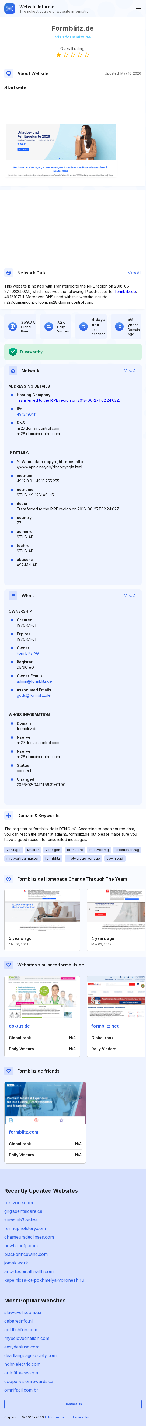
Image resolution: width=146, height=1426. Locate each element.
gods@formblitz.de (34, 695)
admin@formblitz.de (34, 681)
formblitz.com (23, 1132)
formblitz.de (125, 291)
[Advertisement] (72, 107)
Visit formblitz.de (73, 37)
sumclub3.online (21, 1219)
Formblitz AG (28, 653)
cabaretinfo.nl (18, 1321)
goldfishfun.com (20, 1329)
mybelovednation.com (26, 1338)
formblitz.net (105, 1026)
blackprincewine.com (26, 1254)
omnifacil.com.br (21, 1390)
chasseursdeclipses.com (29, 1237)
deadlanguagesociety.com (30, 1355)
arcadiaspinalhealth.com (29, 1271)
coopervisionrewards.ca (28, 1381)
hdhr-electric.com (22, 1364)
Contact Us (73, 1404)
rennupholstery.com (25, 1228)
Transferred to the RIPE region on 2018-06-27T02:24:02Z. (68, 400)
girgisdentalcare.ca (23, 1211)
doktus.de (19, 1026)
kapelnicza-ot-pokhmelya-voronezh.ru (44, 1280)
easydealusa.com (21, 1347)
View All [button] (134, 273)
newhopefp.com (21, 1245)
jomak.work (16, 1263)
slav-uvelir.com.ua (22, 1312)
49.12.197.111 (26, 414)
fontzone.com (18, 1202)
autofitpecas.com (21, 1372)
